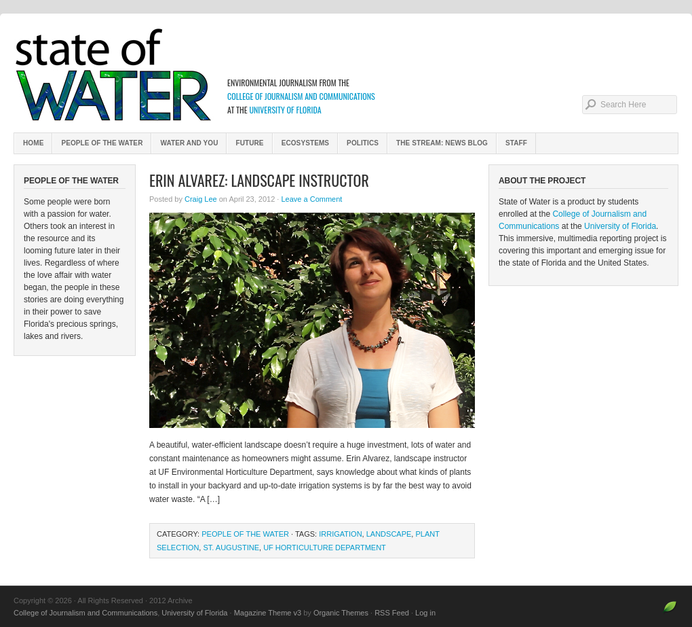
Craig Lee (201, 199)
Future (249, 143)
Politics (363, 143)
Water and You (189, 143)
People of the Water (101, 143)
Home (33, 143)
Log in (425, 613)
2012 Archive (346, 74)
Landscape (389, 534)
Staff (516, 143)
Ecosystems (305, 143)
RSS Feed (391, 613)
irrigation (340, 534)
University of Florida (285, 109)
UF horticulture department (324, 547)
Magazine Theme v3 (267, 613)
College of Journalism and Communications (301, 96)
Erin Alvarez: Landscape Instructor (259, 180)
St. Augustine (231, 547)
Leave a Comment (311, 199)
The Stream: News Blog (442, 143)
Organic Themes (340, 613)
